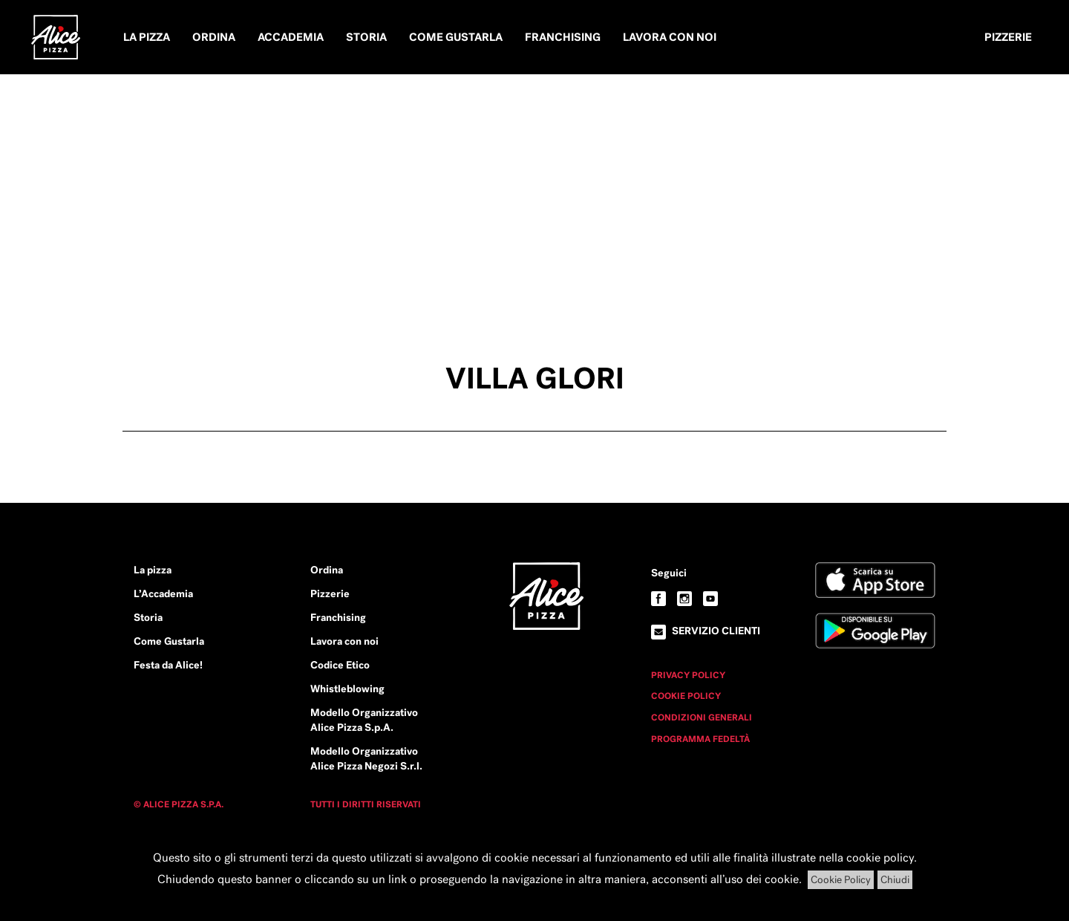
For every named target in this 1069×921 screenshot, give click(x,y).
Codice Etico (340, 664)
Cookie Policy (686, 696)
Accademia (291, 37)
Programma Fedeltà (700, 739)
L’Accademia (163, 593)
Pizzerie (1008, 37)
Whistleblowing (347, 688)
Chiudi (894, 879)
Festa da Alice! (168, 664)
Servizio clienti (716, 630)
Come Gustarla (456, 37)
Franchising (563, 37)
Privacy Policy (688, 675)
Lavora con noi (669, 37)
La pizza (146, 37)
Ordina (213, 37)
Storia (366, 37)
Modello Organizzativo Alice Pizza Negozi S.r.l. (366, 758)
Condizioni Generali (701, 717)
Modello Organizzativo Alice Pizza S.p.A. (364, 720)
